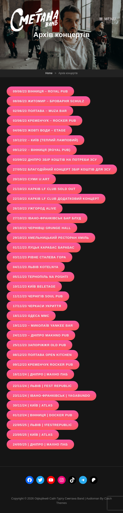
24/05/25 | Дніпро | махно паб (40, 444)
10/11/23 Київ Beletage (34, 286)
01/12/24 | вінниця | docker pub (42, 415)
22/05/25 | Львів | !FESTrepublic (42, 425)
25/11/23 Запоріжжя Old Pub (39, 345)
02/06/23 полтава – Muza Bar (40, 111)
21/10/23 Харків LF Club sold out (44, 189)
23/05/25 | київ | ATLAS (33, 434)
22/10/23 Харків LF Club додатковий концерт (56, 198)
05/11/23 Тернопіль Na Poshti (40, 277)
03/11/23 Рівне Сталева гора (39, 257)
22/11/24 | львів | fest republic (42, 386)
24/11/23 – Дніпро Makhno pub (41, 335)
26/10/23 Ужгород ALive (34, 208)
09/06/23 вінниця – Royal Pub (40, 91)
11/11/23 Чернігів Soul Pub (38, 296)
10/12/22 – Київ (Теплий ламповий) (45, 140)
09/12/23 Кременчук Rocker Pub (43, 364)
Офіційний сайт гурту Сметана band (59, 498)
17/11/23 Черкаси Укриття (37, 306)
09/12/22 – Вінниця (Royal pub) (42, 150)
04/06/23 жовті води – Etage (39, 130)
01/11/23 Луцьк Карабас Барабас (44, 247)
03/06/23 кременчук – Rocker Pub (44, 120)
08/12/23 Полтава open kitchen (42, 355)
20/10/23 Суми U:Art (31, 179)
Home (48, 73)
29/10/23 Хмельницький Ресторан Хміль (51, 238)
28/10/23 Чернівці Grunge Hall (42, 228)
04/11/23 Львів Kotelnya (35, 267)
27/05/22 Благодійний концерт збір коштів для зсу (62, 169)
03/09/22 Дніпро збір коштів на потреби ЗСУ (55, 159)
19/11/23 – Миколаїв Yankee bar (43, 325)
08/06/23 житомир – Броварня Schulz (48, 101)
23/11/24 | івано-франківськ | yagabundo (51, 395)
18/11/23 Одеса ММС (31, 316)
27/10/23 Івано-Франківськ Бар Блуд (47, 218)
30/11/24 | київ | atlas (33, 405)
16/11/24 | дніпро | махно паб (40, 374)
